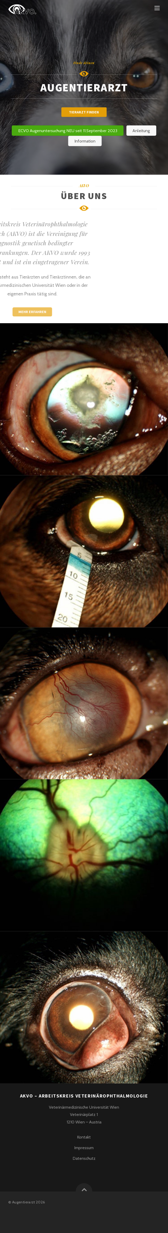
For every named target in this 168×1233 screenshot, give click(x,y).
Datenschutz (84, 1158)
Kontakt (84, 1137)
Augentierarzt (23, 1202)
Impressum (84, 1147)
